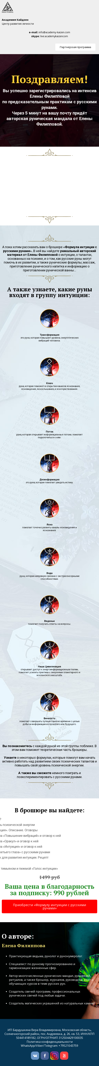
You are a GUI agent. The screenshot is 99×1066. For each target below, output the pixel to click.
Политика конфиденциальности (50, 1042)
